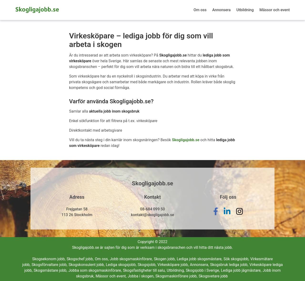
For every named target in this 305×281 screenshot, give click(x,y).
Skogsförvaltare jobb (49, 264)
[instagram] (239, 215)
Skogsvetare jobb (213, 276)
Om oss (199, 10)
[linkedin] (227, 215)
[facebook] (215, 215)
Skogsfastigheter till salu (144, 270)
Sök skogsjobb (236, 259)
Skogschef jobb (80, 259)
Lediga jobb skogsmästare (199, 259)
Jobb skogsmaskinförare (131, 259)
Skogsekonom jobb (49, 259)
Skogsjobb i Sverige (203, 270)
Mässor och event (274, 10)
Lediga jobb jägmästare (241, 270)
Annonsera (221, 10)
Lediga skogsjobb (121, 264)
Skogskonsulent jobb (87, 264)
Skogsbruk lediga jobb (229, 264)
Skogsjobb (147, 264)
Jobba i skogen (141, 276)
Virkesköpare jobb (173, 264)
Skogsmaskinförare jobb (176, 276)
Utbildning (245, 10)
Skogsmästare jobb (50, 270)
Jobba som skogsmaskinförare (95, 270)
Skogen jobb (165, 259)
